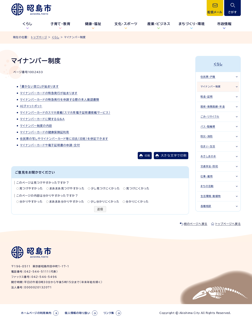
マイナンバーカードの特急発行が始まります (49, 93)
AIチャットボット (31, 106)
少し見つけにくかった (105, 188)
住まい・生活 (208, 146)
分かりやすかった (31, 201)
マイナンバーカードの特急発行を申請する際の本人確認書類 (59, 99)
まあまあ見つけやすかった (67, 188)
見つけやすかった (31, 188)
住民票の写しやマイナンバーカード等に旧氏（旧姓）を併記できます (64, 138)
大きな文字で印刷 (174, 155)
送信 (100, 209)
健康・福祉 (93, 23)
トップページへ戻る (228, 223)
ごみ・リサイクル (210, 116)
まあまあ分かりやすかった (66, 201)
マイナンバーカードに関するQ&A (42, 119)
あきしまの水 (208, 156)
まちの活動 (207, 186)
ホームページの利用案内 (36, 313)
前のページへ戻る (195, 223)
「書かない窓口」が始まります (39, 86)
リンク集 (109, 313)
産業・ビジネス (158, 23)
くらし (28, 23)
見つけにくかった (137, 188)
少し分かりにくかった (104, 201)
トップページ (39, 37)
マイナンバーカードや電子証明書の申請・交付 (50, 145)
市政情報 (224, 23)
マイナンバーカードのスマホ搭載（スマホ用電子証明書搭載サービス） (65, 112)
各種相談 (206, 206)
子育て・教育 (60, 23)
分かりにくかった (137, 201)
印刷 (147, 155)
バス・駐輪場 (208, 126)
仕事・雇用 (207, 176)
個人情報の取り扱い (77, 313)
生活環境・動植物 (211, 196)
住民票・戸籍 (208, 77)
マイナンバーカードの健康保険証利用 (44, 132)
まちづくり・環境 (191, 23)
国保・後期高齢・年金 (213, 106)
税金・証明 (207, 96)
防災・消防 (207, 136)
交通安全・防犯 (209, 166)
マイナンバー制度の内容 (36, 125)
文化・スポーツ (126, 23)
